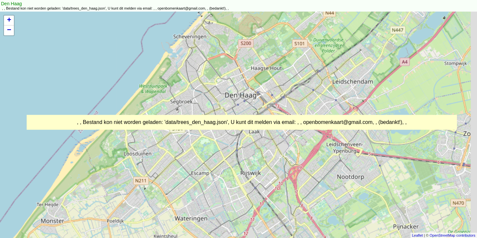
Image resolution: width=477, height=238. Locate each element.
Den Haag (11, 3)
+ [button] (9, 20)
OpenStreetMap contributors (452, 235)
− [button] (9, 30)
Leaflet (417, 235)
